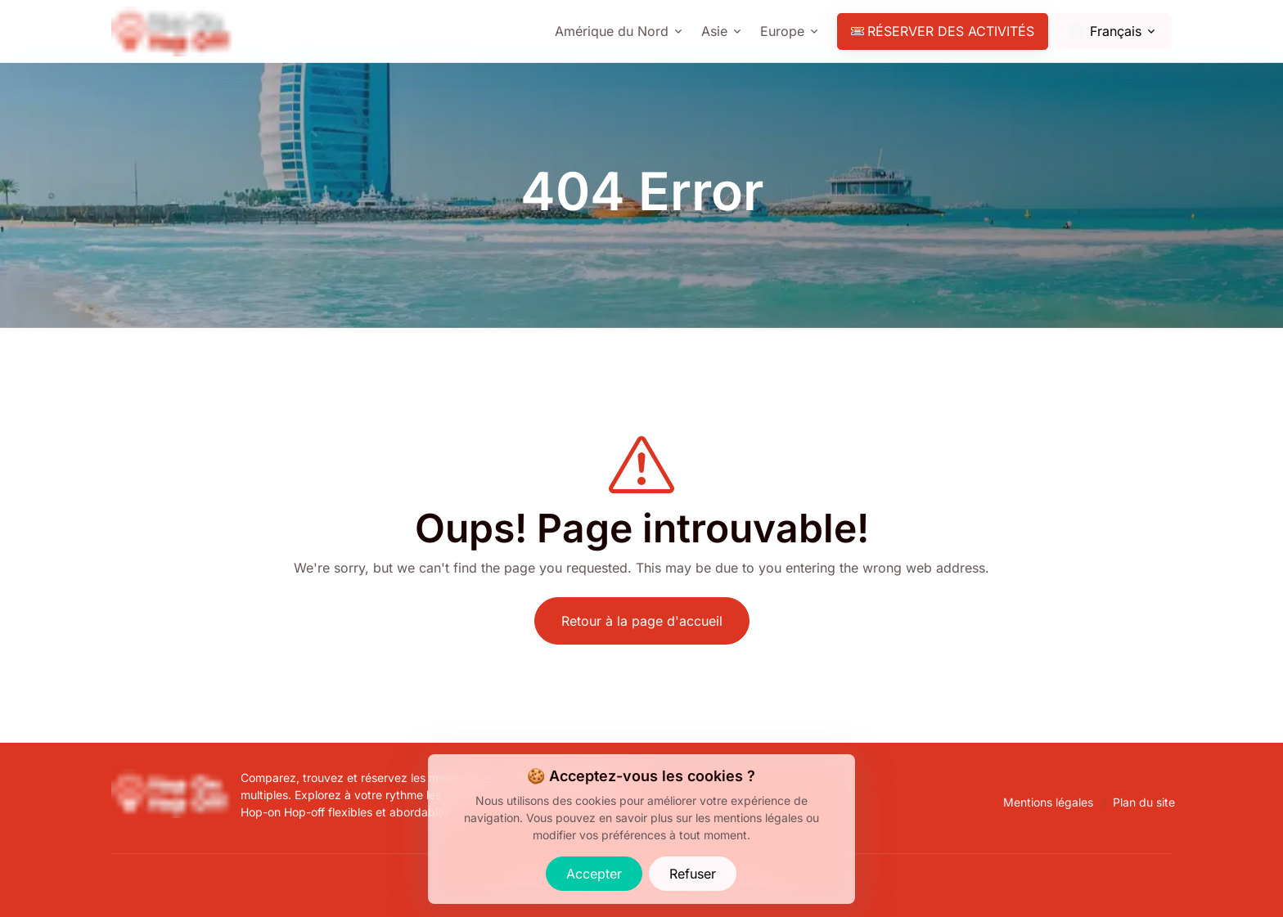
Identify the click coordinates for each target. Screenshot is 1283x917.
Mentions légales (1048, 802)
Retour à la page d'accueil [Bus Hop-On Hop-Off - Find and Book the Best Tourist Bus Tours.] (642, 621)
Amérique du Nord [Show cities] (612, 31)
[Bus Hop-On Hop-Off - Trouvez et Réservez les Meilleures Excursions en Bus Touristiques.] (172, 779)
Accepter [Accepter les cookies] (594, 873)
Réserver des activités (942, 31)
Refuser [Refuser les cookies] (692, 873)
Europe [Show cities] (782, 31)
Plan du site (1144, 802)
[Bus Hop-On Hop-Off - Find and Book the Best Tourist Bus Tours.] (173, 31)
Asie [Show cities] (714, 31)
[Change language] (1113, 32)
